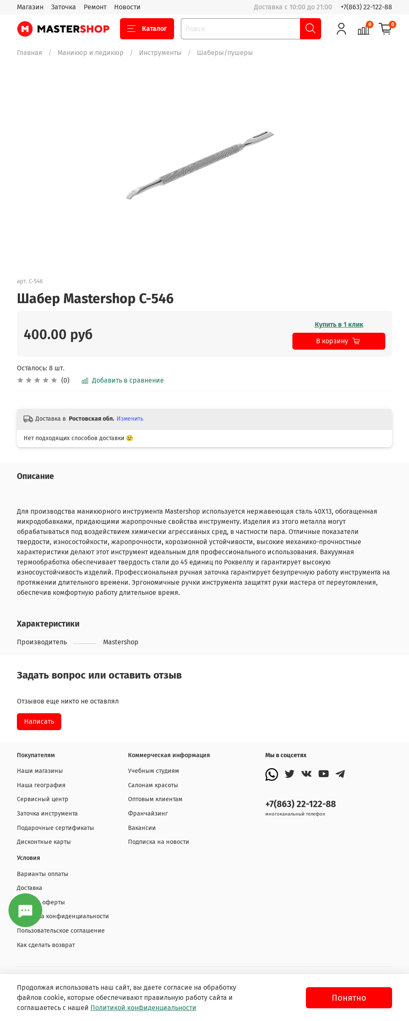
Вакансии (142, 828)
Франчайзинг (148, 813)
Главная (29, 53)
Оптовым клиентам (155, 799)
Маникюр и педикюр (90, 53)
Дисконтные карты (44, 842)
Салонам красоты (153, 785)
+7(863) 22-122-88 (366, 7)
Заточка (63, 7)
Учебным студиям (153, 771)
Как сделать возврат (46, 945)
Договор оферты (41, 902)
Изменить (130, 418)
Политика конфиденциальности (63, 916)
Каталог (147, 29)
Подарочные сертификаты (55, 828)
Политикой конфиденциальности (143, 1008)
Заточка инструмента (47, 813)
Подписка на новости (158, 842)
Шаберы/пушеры (225, 53)
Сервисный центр (42, 799)
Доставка (29, 888)
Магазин (30, 7)
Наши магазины (40, 771)
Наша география (41, 785)
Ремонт (95, 7)
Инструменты (160, 53)
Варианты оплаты (42, 874)
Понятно (349, 998)
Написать (39, 721)
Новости (127, 7)
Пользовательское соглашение (61, 930)
